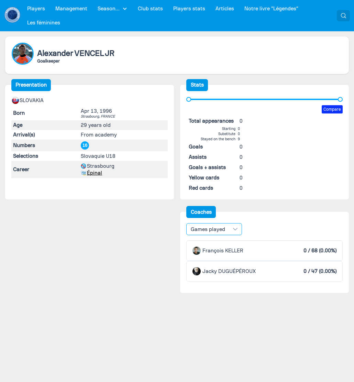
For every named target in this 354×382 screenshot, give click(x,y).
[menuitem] (36, 8)
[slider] (188, 99)
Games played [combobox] (208, 229)
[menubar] (178, 16)
